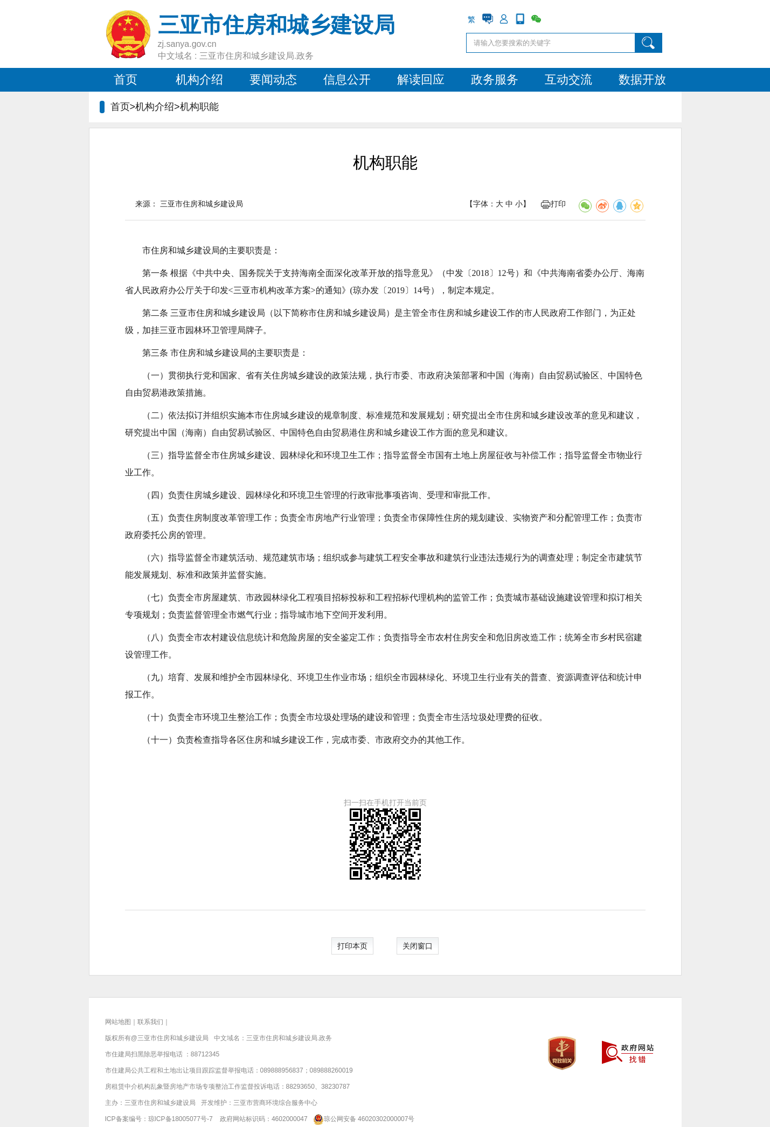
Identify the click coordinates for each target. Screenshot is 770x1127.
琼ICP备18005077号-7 (180, 1119)
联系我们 (150, 1022)
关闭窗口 (418, 946)
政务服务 (494, 79)
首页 (125, 79)
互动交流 (568, 79)
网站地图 (118, 1022)
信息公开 (347, 79)
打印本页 (352, 946)
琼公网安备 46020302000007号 (361, 1119)
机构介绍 (199, 79)
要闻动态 (273, 79)
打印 (553, 203)
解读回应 (421, 79)
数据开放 (642, 79)
